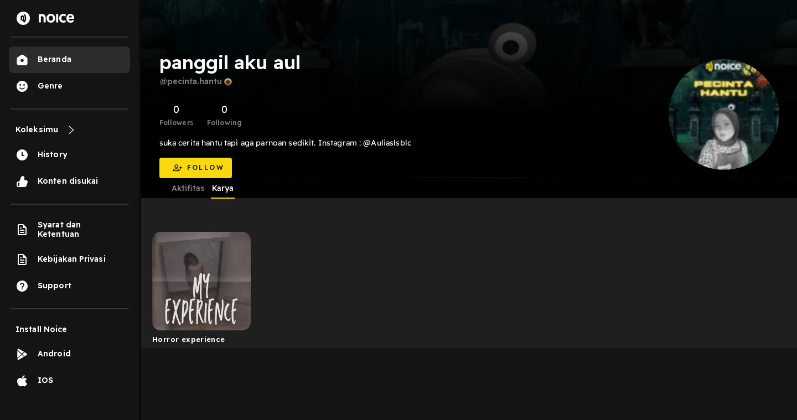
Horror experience (188, 339)
